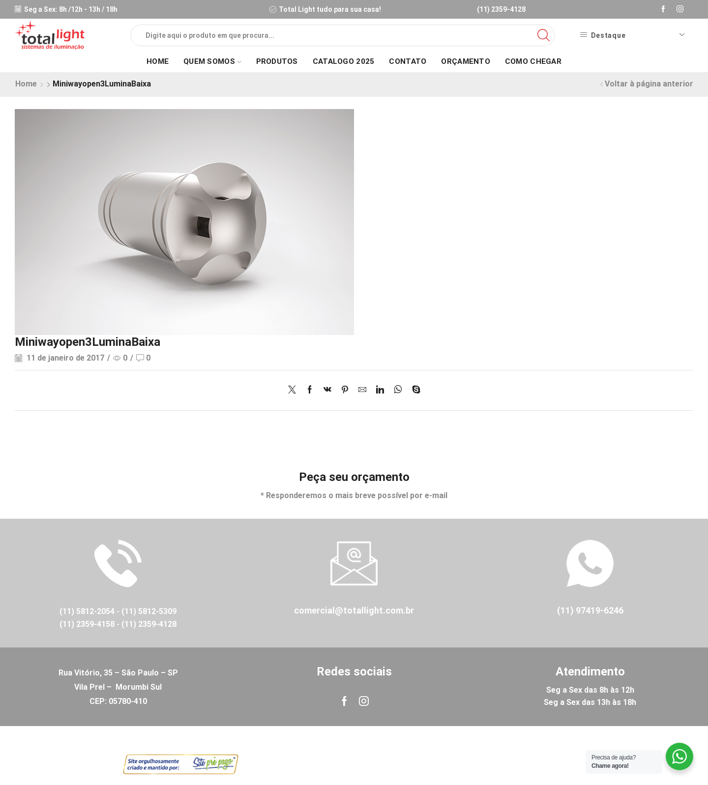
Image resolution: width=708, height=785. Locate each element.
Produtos (277, 61)
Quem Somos (212, 61)
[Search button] (543, 35)
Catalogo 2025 (344, 61)
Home (158, 61)
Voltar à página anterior (649, 83)
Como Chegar (533, 61)
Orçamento (465, 61)
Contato (407, 61)
